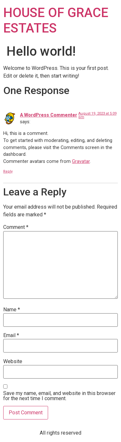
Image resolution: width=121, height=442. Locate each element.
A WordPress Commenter (48, 115)
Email (11, 335)
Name (11, 309)
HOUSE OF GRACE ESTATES (55, 20)
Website (12, 361)
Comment (15, 227)
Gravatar (81, 161)
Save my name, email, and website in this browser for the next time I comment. (59, 396)
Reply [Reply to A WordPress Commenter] (8, 171)
